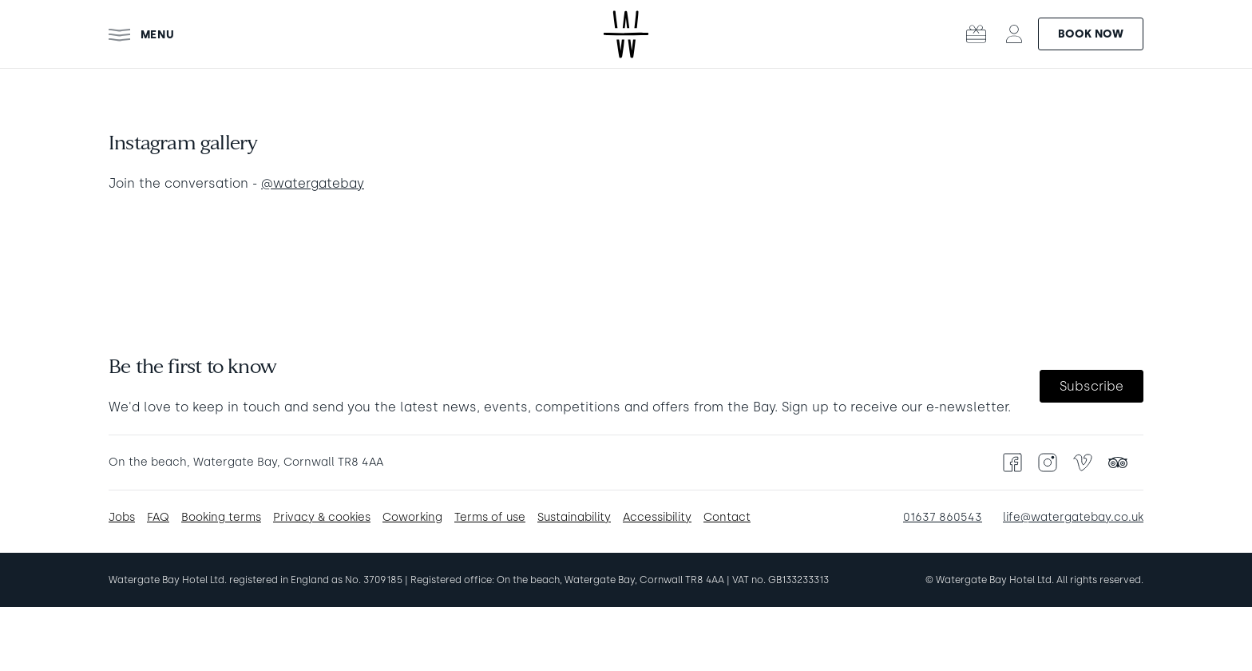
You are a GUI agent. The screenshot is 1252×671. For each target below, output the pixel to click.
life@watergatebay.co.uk (1073, 517)
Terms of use (489, 517)
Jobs (122, 517)
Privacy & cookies (321, 517)
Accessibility (657, 517)
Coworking (412, 517)
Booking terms (221, 517)
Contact (727, 517)
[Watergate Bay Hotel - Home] (626, 34)
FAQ (158, 517)
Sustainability (574, 517)
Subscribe (1091, 386)
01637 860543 (942, 517)
